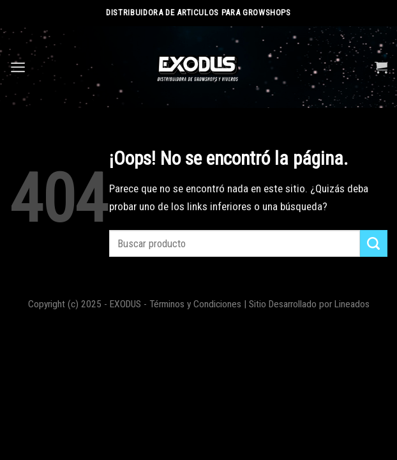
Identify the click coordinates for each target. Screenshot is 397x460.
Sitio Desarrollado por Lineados (309, 304)
